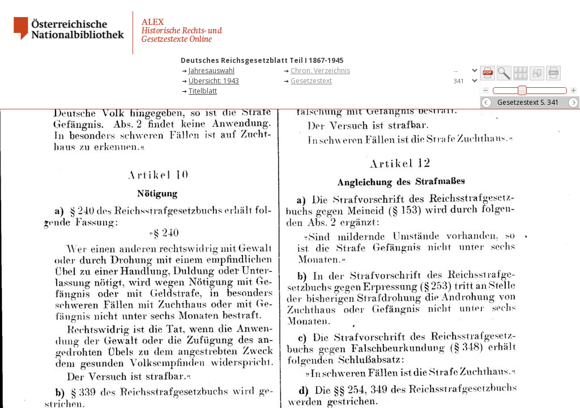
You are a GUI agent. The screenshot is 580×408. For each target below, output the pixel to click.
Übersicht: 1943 (214, 81)
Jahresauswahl (211, 70)
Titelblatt (203, 91)
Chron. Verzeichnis (320, 70)
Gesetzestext (311, 81)
